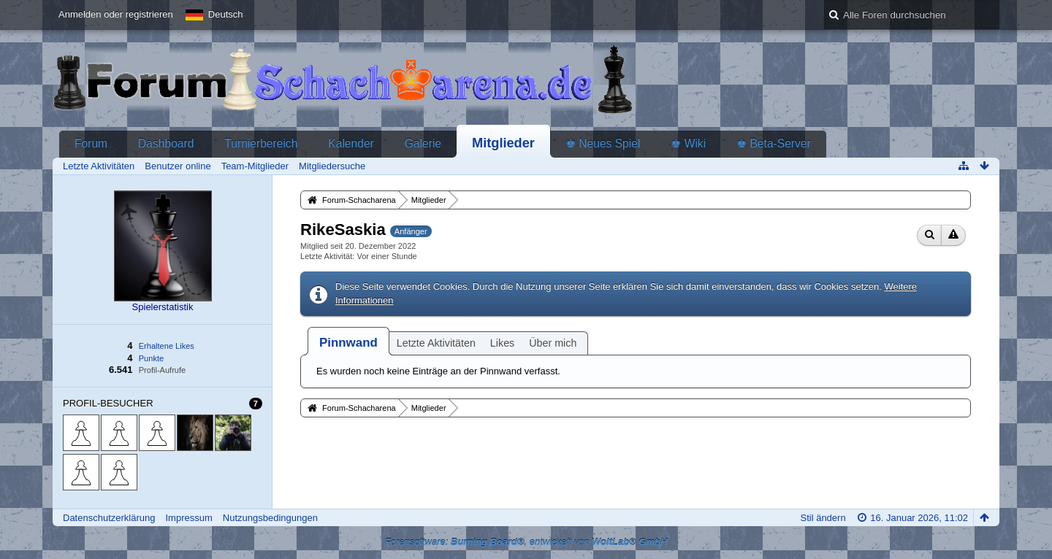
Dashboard (166, 143)
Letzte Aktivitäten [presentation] (436, 343)
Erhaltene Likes (166, 346)
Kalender (350, 143)
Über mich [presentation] (552, 343)
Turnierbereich (260, 143)
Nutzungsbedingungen (270, 517)
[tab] (348, 342)
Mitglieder (503, 143)
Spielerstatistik (163, 306)
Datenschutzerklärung (109, 517)
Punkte (151, 358)
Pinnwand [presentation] (348, 343)
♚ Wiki (688, 143)
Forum (91, 143)
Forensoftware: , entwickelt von (526, 541)
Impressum (188, 517)
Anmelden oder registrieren (115, 14)
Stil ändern (822, 517)
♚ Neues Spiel (602, 143)
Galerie (423, 143)
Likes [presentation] (502, 343)
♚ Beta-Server (773, 143)
